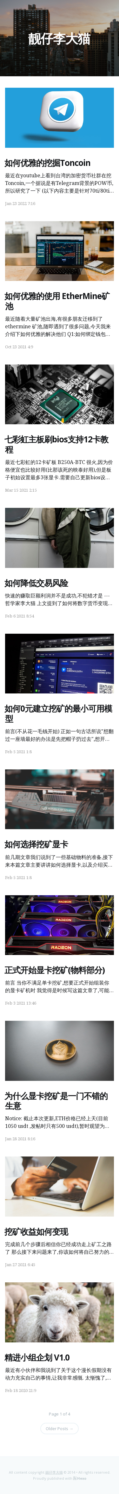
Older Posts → (59, 1428)
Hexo (81, 1478)
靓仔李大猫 (59, 38)
